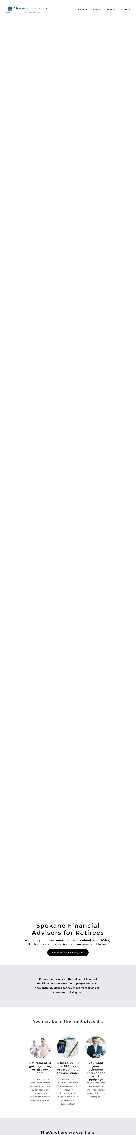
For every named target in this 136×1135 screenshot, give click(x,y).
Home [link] (83, 9)
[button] (96, 9)
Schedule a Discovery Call (68, 952)
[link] (28, 9)
